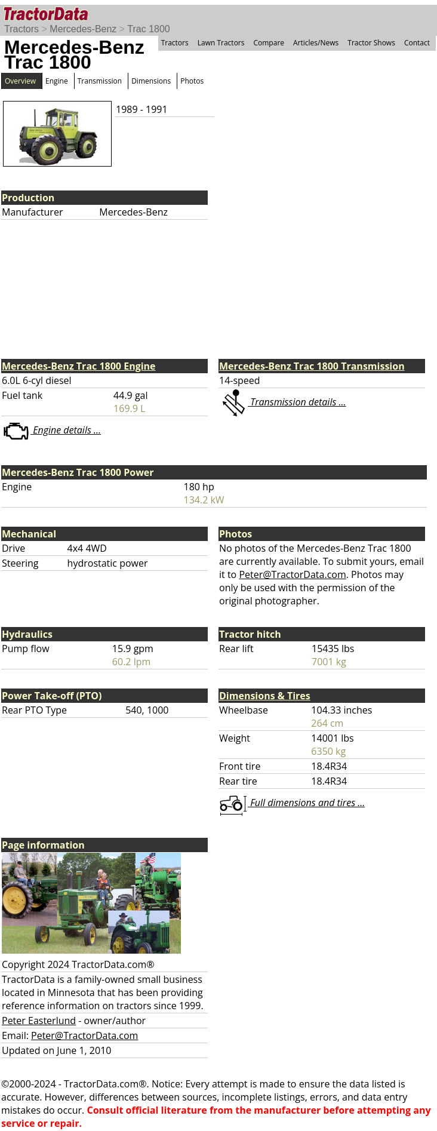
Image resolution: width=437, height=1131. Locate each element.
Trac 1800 (148, 29)
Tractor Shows (371, 43)
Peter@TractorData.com (292, 574)
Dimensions (151, 81)
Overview (20, 81)
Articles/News (315, 43)
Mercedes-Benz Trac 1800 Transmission (312, 366)
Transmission (100, 81)
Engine (56, 81)
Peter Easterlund (39, 1020)
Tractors (21, 29)
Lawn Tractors (221, 43)
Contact (417, 43)
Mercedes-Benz (83, 29)
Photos (192, 81)
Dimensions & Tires (264, 695)
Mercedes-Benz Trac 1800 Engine (79, 366)
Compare (268, 43)
